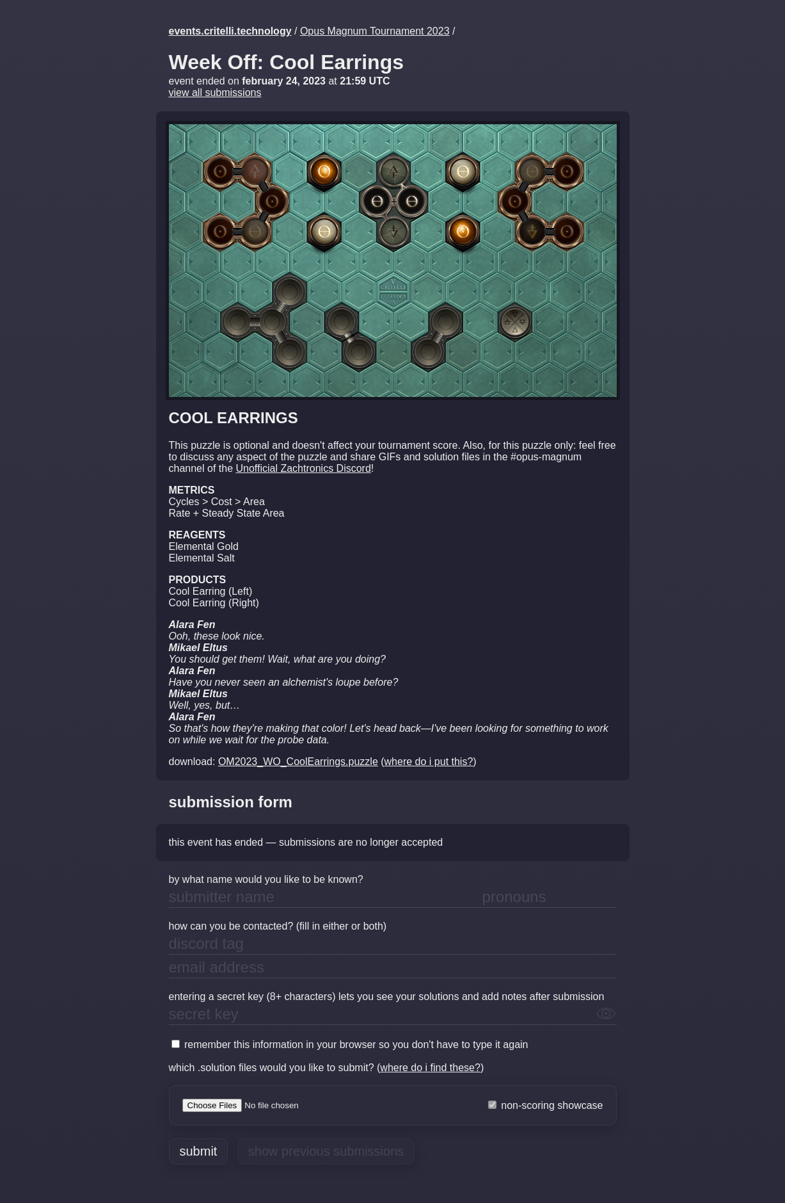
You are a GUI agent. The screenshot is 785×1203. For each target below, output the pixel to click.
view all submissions (215, 92)
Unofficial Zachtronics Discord (302, 468)
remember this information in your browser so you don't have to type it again (349, 1044)
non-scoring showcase (545, 1105)
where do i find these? (430, 1067)
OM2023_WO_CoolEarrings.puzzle (298, 761)
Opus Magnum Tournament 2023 (375, 31)
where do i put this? (429, 761)
